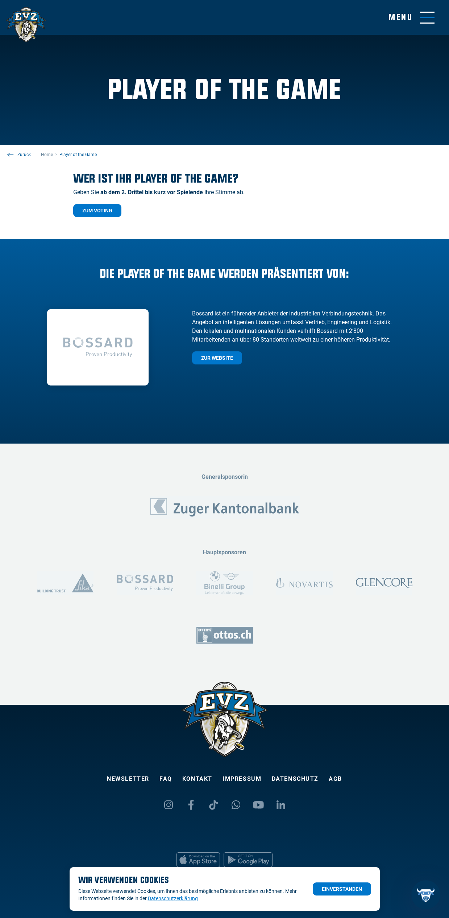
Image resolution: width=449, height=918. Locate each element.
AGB (335, 778)
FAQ (165, 778)
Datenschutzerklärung (173, 898)
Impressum (242, 778)
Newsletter (128, 778)
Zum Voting (97, 210)
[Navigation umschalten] (411, 18)
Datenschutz (295, 778)
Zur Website (217, 358)
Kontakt (197, 778)
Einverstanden (342, 889)
